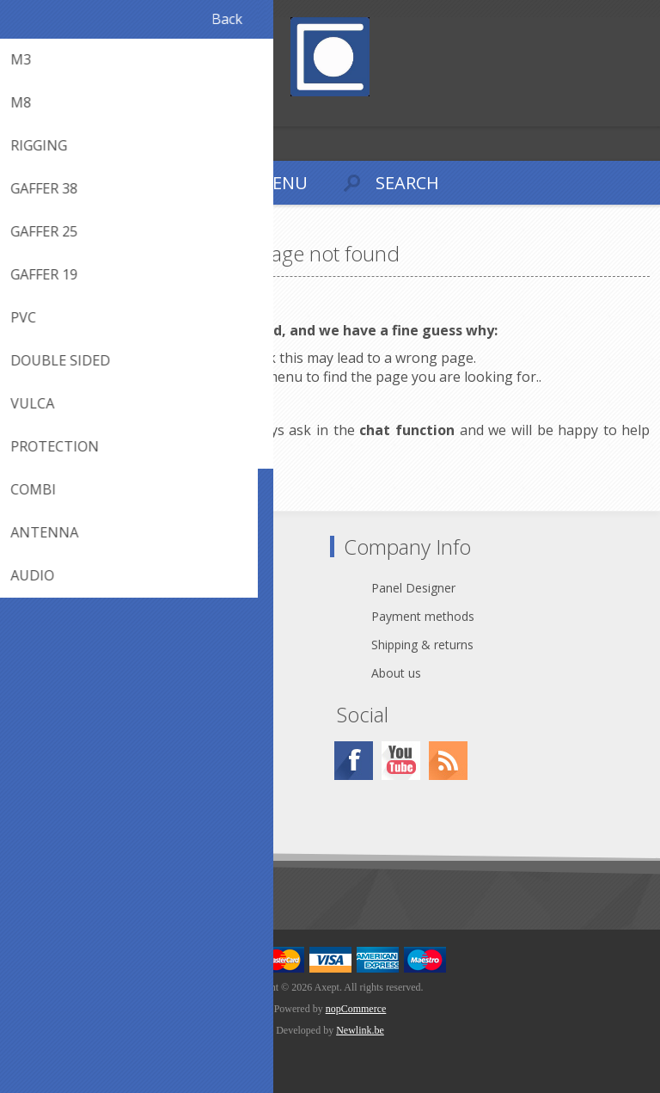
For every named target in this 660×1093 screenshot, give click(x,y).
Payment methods (422, 616)
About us (396, 673)
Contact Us (81, 588)
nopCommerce (356, 1009)
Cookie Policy (87, 784)
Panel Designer (413, 588)
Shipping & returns (422, 644)
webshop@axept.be (104, 616)
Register (17, 111)
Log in (50, 111)
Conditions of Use (100, 812)
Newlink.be (360, 1030)
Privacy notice (88, 755)
